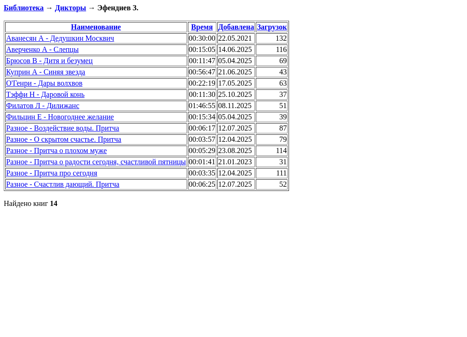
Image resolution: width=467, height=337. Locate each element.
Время (202, 27)
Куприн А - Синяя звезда (45, 72)
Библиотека (24, 8)
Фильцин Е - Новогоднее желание (60, 117)
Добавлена (236, 27)
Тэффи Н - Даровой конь (45, 94)
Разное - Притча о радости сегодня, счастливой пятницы (96, 162)
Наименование (96, 27)
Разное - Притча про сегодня (51, 173)
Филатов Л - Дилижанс (42, 106)
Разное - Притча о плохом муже (56, 150)
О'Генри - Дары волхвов (44, 83)
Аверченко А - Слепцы (42, 49)
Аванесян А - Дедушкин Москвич (60, 38)
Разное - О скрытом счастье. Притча (63, 139)
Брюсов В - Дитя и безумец (49, 61)
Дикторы (70, 8)
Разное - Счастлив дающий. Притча (62, 184)
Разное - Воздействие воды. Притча (62, 128)
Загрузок (272, 27)
